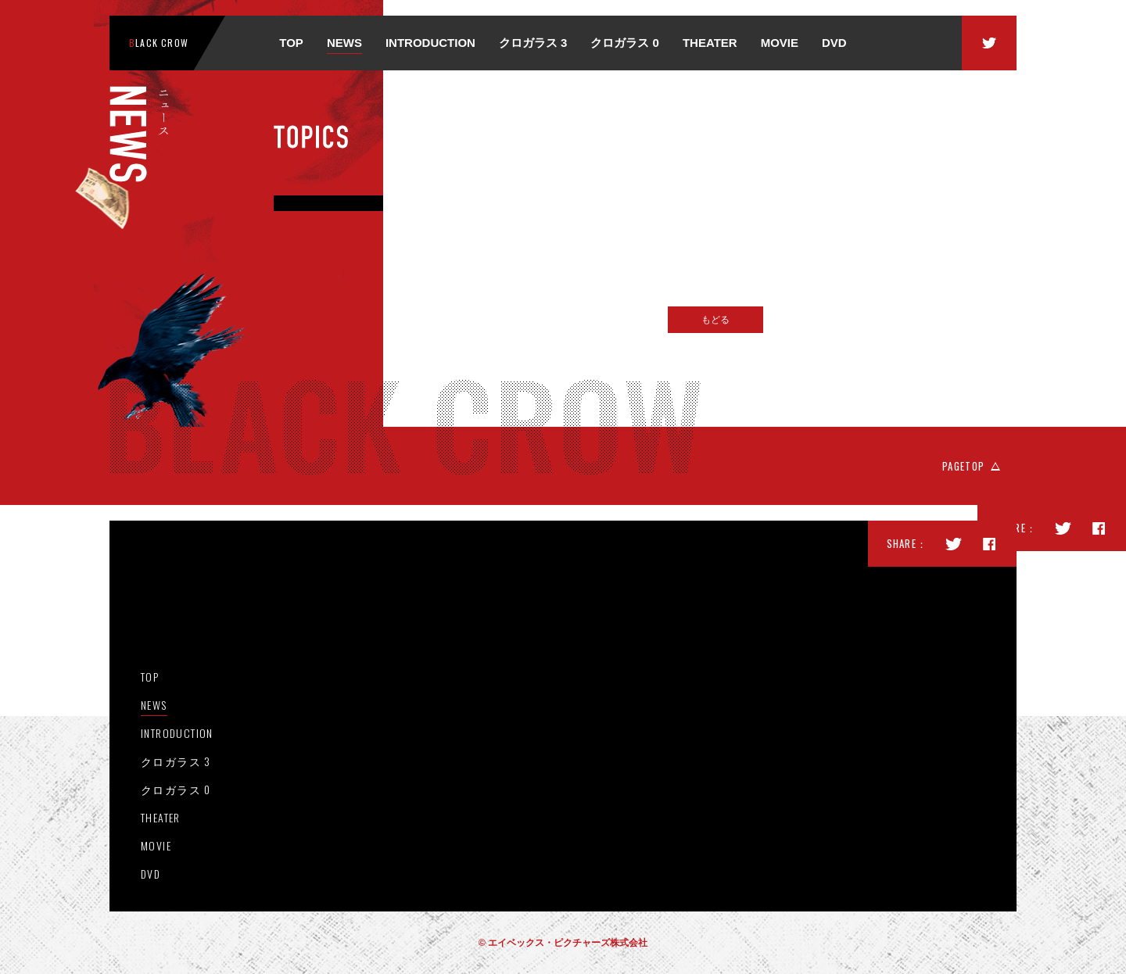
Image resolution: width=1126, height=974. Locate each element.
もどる (715, 319)
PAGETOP (963, 466)
